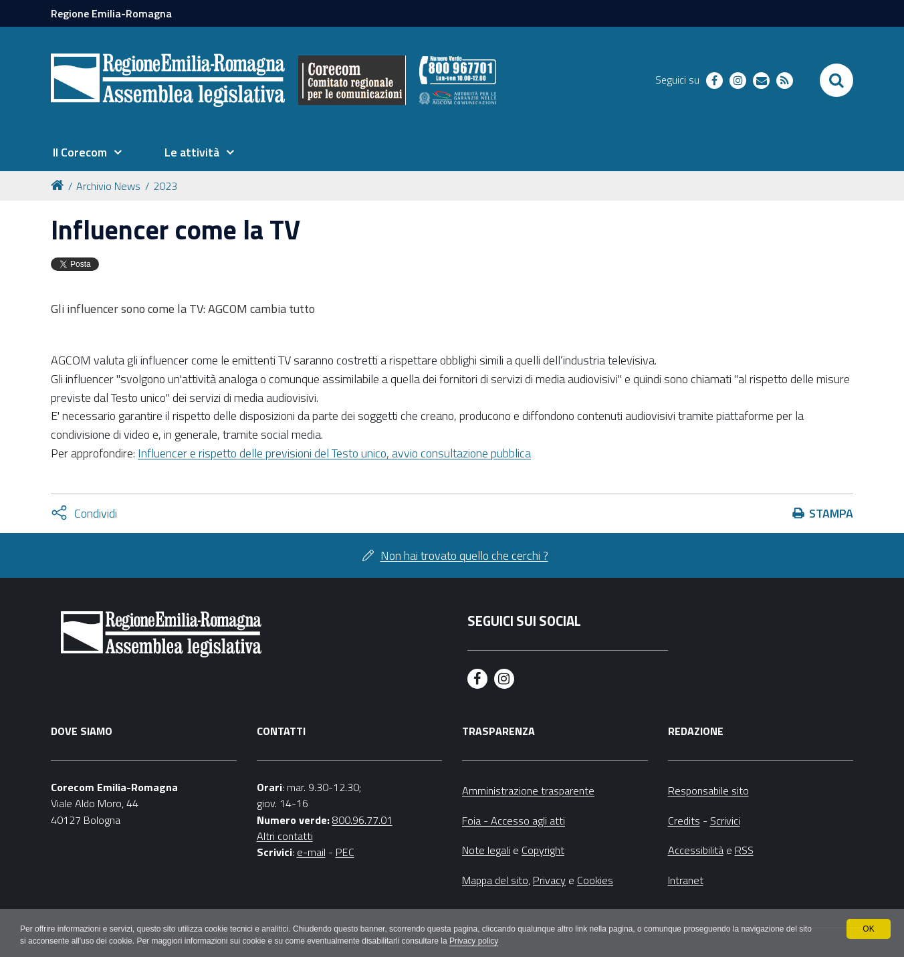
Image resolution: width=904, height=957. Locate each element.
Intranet (685, 880)
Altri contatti (285, 836)
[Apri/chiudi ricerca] (836, 80)
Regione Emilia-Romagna (111, 13)
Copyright (543, 850)
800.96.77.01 (362, 820)
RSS (744, 850)
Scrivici (725, 821)
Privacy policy (473, 941)
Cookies (595, 880)
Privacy (549, 880)
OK (868, 929)
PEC (345, 852)
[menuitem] (87, 152)
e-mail (311, 852)
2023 (165, 186)
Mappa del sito (495, 880)
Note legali (486, 850)
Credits (684, 821)
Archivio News (108, 186)
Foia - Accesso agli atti (513, 821)
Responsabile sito (708, 790)
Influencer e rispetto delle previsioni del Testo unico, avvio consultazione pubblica (334, 453)
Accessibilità (695, 850)
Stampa (831, 513)
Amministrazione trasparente (528, 790)
